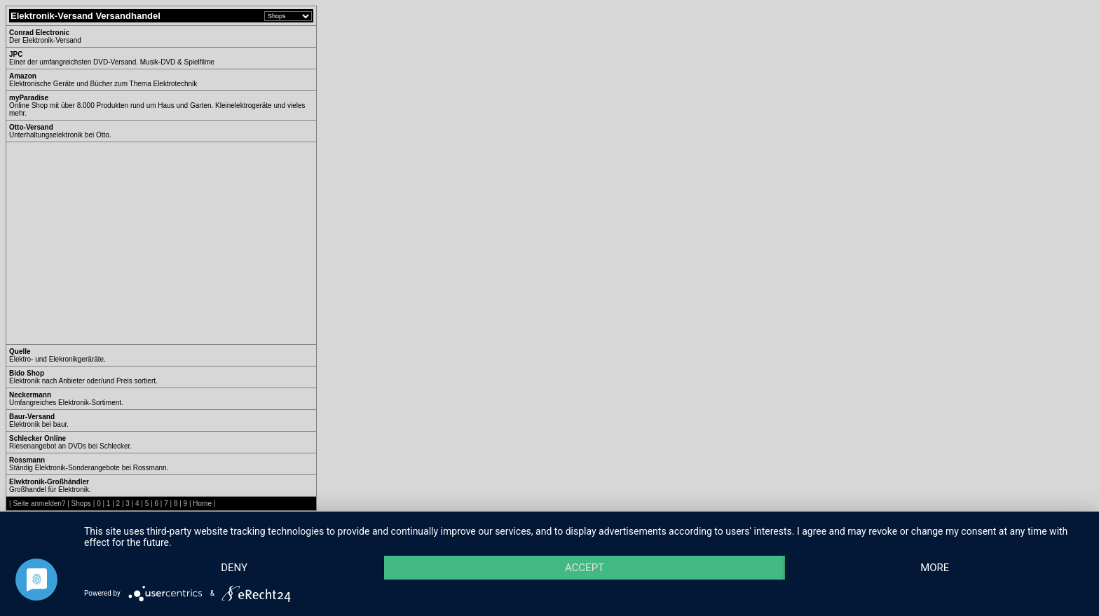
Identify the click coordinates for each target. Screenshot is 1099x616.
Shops (81, 503)
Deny (234, 567)
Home (202, 503)
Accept (584, 567)
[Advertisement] (127, 243)
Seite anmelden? (39, 503)
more (934, 567)
